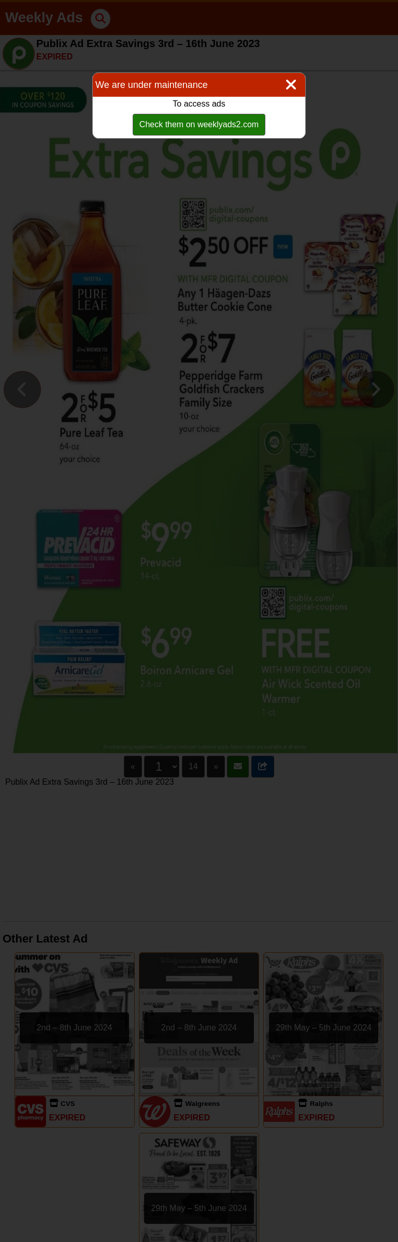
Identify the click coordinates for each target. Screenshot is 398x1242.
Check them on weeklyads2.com (199, 124)
